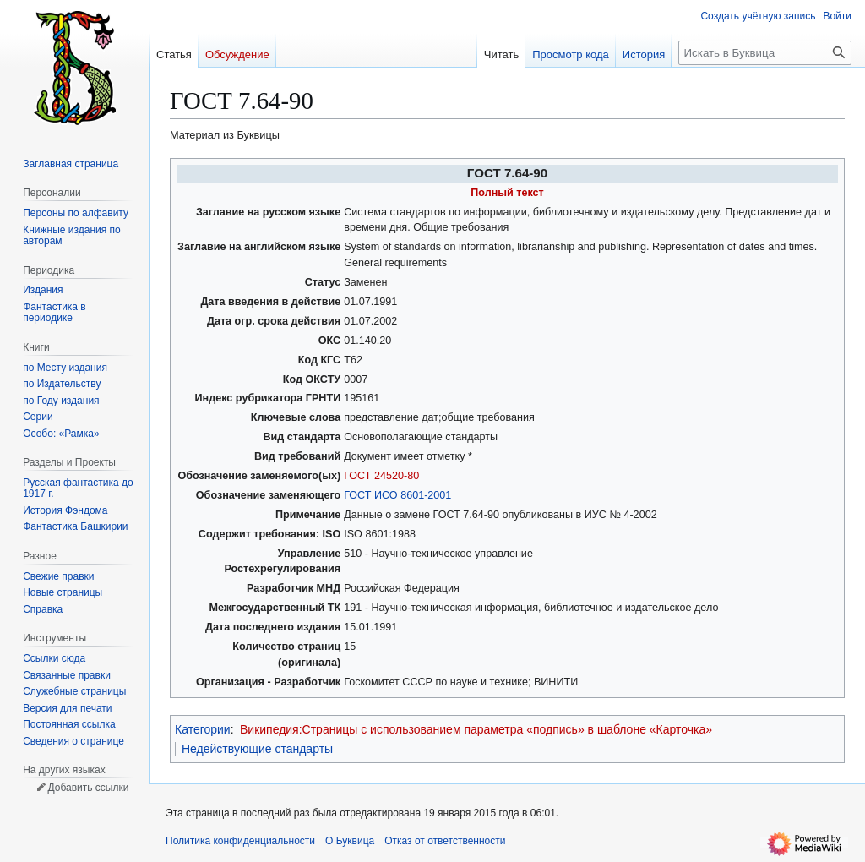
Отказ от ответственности (444, 841)
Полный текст (507, 193)
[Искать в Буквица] (764, 53)
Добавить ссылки (87, 788)
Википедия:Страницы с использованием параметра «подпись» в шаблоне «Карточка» (476, 729)
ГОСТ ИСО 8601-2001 (397, 495)
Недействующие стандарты (257, 749)
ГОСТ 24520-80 (381, 476)
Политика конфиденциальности (240, 841)
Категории (203, 729)
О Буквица (349, 841)
